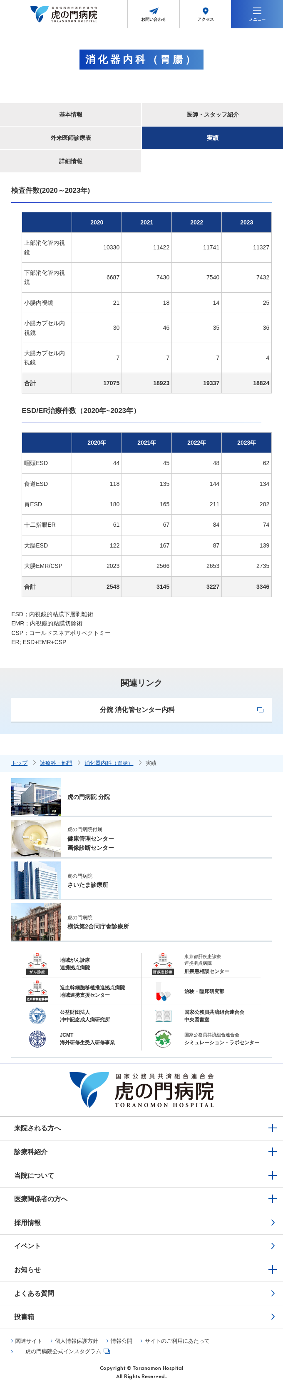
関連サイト (28, 1341)
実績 (212, 137)
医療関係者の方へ (40, 1198)
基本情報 (70, 114)
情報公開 (121, 1341)
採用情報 (27, 1222)
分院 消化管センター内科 (137, 709)
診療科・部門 (56, 763)
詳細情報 (70, 161)
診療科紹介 (30, 1151)
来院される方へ (37, 1128)
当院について (34, 1175)
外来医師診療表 (70, 137)
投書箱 (24, 1316)
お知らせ (27, 1269)
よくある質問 (34, 1293)
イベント (27, 1246)
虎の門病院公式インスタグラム (63, 1352)
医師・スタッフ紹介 (212, 114)
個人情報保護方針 (76, 1341)
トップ (19, 763)
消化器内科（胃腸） (108, 763)
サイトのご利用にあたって (177, 1341)
